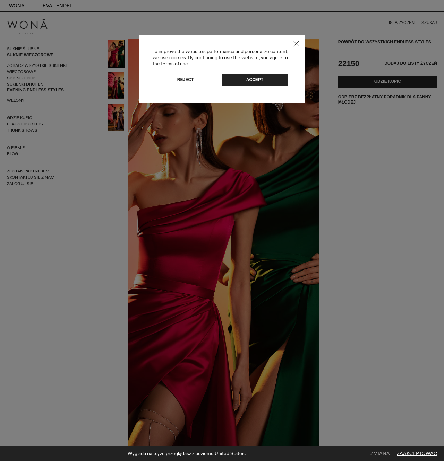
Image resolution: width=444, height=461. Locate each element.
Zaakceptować (417, 454)
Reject (185, 79)
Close (296, 43)
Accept (254, 79)
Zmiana (380, 454)
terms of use (174, 64)
